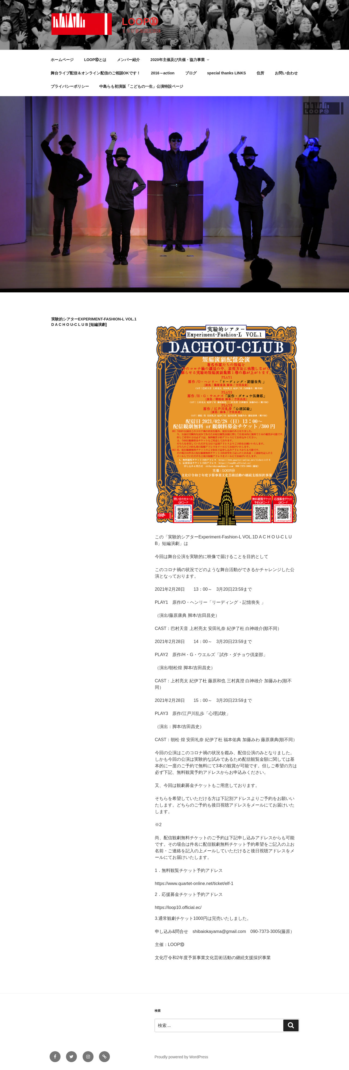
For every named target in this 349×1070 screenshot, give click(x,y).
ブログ (191, 73)
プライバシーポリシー (70, 86)
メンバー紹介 (128, 59)
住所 (260, 73)
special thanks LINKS (226, 73)
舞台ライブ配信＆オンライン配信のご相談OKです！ (95, 73)
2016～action (162, 73)
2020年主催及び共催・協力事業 (180, 59)
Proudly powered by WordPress (181, 1057)
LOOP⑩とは (95, 59)
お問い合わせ (286, 73)
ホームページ (62, 59)
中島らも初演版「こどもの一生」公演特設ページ (141, 86)
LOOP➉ (140, 21)
